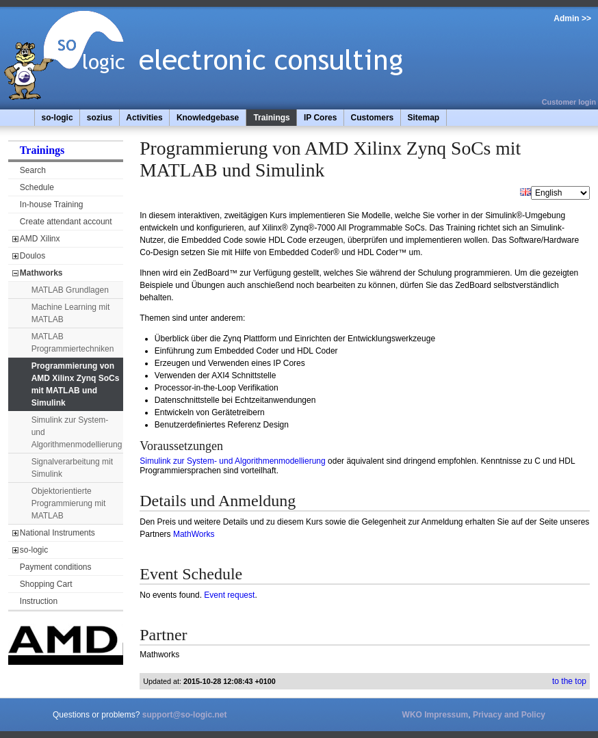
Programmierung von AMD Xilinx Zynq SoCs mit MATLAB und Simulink (75, 384)
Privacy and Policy (509, 715)
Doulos (32, 256)
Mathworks (41, 273)
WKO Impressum (435, 715)
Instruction (38, 601)
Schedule (37, 187)
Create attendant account (66, 221)
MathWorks (193, 534)
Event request (229, 595)
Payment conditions (56, 567)
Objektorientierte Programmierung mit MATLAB (68, 503)
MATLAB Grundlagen (70, 290)
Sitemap (423, 117)
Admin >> (572, 18)
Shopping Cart (46, 584)
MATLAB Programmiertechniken (72, 343)
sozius (99, 117)
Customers (372, 117)
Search (33, 170)
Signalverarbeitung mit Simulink (72, 468)
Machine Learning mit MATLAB (70, 313)
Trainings (271, 117)
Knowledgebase (208, 117)
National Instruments (57, 533)
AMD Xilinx (40, 238)
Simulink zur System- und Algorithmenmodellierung (76, 432)
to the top (569, 681)
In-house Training (51, 204)
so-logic (57, 117)
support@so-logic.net (184, 715)
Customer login (569, 102)
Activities (144, 117)
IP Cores (320, 117)
